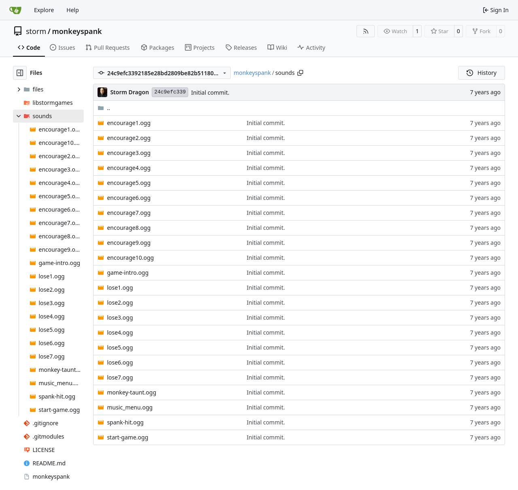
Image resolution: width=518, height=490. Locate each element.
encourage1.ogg (129, 123)
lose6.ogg (120, 362)
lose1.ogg (120, 287)
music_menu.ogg (130, 407)
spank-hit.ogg (125, 422)
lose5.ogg (120, 347)
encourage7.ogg (129, 212)
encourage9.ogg (129, 242)
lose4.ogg (120, 332)
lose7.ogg (120, 377)
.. (104, 108)
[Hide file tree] (20, 73)
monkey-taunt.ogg (131, 392)
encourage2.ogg (129, 138)
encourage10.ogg (130, 257)
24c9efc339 (170, 92)
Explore (44, 10)
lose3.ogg (120, 317)
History (482, 72)
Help (72, 10)
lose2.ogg (120, 302)
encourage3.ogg (129, 153)
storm (36, 31)
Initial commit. (210, 92)
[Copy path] (300, 73)
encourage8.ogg (129, 227)
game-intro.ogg (128, 272)
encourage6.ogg (129, 198)
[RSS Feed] (366, 31)
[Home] (15, 10)
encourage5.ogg (129, 183)
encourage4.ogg (129, 168)
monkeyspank (77, 31)
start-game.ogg (127, 437)
